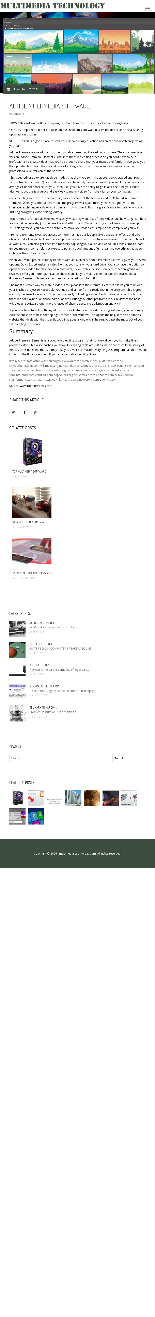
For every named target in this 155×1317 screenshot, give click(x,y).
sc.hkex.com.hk (124, 375)
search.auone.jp (90, 361)
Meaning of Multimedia (44, 686)
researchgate (23, 361)
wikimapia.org (49, 366)
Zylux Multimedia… (41, 644)
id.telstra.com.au (112, 361)
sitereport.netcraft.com (24, 366)
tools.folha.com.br (48, 370)
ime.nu (65, 379)
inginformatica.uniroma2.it (26, 379)
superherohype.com (22, 370)
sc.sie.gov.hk (52, 379)
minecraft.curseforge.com (93, 370)
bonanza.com (105, 375)
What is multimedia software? (32, 573)
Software (18, 114)
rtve (11, 361)
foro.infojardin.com (21, 375)
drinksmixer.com (84, 375)
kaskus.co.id (96, 366)
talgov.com (68, 370)
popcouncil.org (63, 375)
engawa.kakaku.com (66, 361)
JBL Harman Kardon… (43, 707)
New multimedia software (29, 522)
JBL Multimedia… (40, 665)
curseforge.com (121, 370)
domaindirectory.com (85, 379)
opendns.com (109, 379)
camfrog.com (44, 375)
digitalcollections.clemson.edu (124, 366)
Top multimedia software (29, 471)
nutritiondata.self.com (73, 366)
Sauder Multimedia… (42, 623)
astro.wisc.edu (42, 361)
